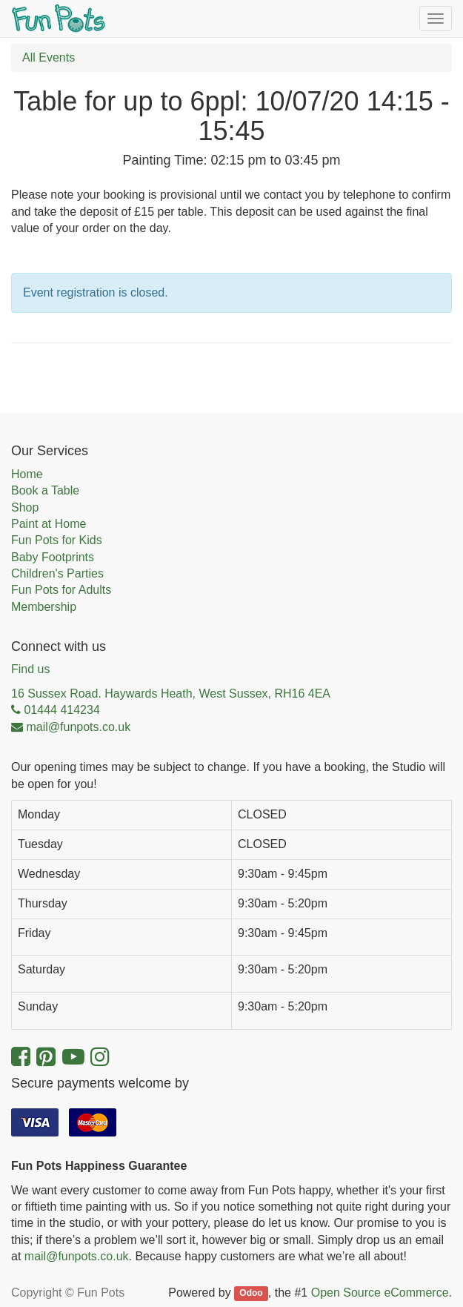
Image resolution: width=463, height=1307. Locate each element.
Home (27, 474)
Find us (30, 669)
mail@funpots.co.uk (76, 1256)
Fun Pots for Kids (56, 540)
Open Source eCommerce (380, 1292)
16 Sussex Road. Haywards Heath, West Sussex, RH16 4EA (170, 693)
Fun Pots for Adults (61, 589)
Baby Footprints (52, 557)
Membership (43, 606)
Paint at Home (48, 523)
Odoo (250, 1293)
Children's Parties (57, 573)
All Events (48, 57)
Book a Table (45, 490)
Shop (25, 507)
